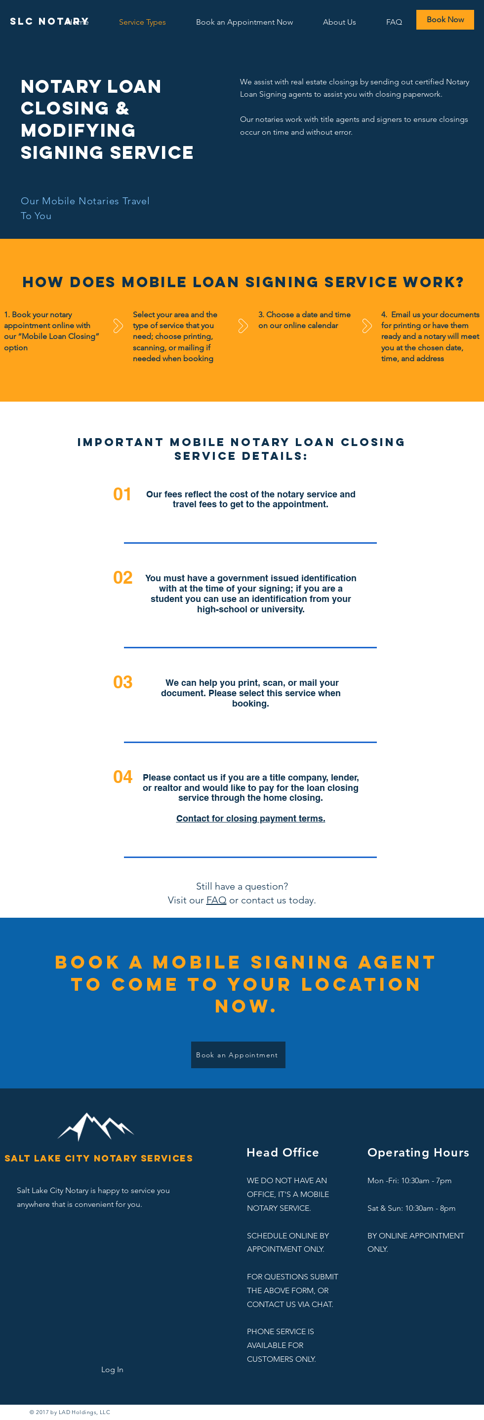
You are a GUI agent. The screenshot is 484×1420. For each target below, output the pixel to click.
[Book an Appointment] (238, 1055)
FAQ (216, 900)
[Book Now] (445, 20)
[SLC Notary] (50, 22)
